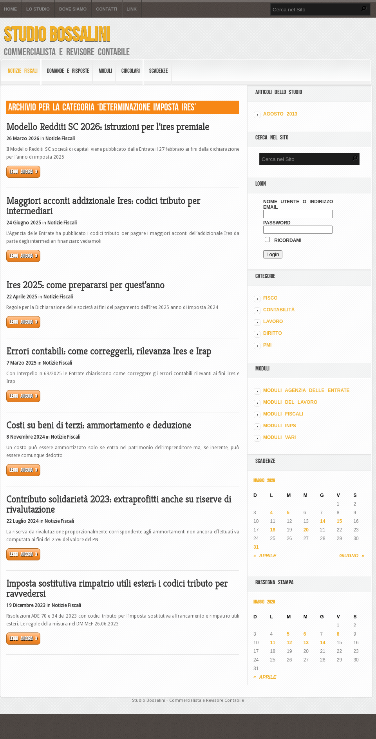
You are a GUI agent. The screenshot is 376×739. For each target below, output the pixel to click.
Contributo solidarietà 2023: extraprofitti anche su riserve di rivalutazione (118, 504)
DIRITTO (272, 333)
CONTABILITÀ (279, 310)
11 (272, 642)
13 (306, 642)
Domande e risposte (68, 71)
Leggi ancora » (23, 172)
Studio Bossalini (57, 34)
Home (10, 9)
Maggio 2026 (264, 480)
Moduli (105, 71)
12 (289, 642)
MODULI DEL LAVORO (290, 402)
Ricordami (283, 240)
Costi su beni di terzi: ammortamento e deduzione (98, 425)
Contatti (106, 9)
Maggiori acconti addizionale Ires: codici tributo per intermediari (103, 206)
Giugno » (351, 555)
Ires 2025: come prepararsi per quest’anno (85, 285)
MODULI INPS (279, 425)
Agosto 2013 (280, 114)
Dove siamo (73, 9)
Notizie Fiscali (23, 71)
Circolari (130, 71)
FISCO (270, 298)
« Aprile (265, 555)
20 (306, 530)
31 (255, 547)
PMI (267, 345)
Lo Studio (38, 9)
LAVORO (273, 321)
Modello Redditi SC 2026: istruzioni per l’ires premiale (107, 127)
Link (132, 9)
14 (322, 521)
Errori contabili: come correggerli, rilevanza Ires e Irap (108, 351)
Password (277, 223)
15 (339, 521)
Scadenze (158, 71)
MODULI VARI (279, 437)
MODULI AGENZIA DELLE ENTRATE (306, 390)
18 (272, 530)
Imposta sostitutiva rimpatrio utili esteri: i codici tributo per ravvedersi (117, 589)
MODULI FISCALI (283, 414)
